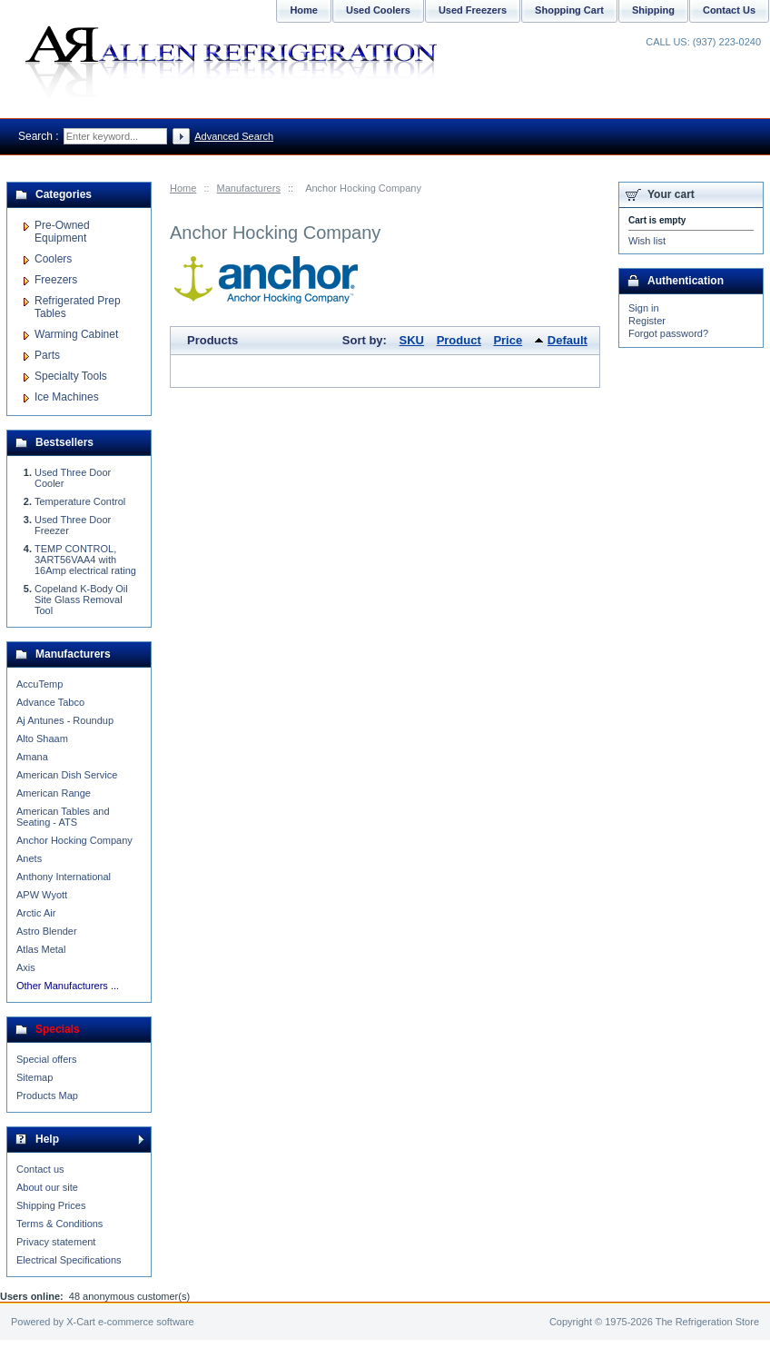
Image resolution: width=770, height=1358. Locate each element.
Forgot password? (668, 333)
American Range (53, 793)
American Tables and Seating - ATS (63, 817)
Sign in (643, 307)
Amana (32, 756)
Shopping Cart (569, 10)
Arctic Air (35, 912)
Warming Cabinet (76, 334)
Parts (47, 355)
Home (183, 188)
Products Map (47, 1095)
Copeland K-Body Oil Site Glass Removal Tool (81, 599)
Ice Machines (67, 397)
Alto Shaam (42, 738)
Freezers (56, 279)
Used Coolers (378, 10)
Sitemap (34, 1077)
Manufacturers (249, 188)
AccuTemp (39, 684)
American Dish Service (66, 774)
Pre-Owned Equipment (62, 231)
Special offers (46, 1059)
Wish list (647, 240)
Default (567, 340)
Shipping (653, 10)
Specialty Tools (71, 376)
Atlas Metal (40, 949)
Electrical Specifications (69, 1259)
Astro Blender (46, 931)
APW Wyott (41, 894)
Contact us (40, 1169)
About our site (47, 1187)
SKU (412, 340)
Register (647, 320)
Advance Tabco (50, 702)
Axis (25, 967)
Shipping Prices (50, 1205)
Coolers (53, 259)
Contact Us (729, 10)
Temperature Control (80, 501)
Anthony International (63, 876)
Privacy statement (55, 1241)
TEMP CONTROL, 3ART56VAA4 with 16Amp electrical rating (85, 559)
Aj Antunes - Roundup (65, 720)
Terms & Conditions (59, 1223)
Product (459, 340)
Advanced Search (233, 136)
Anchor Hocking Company (74, 840)
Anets (29, 858)
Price (507, 340)
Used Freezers (473, 10)
